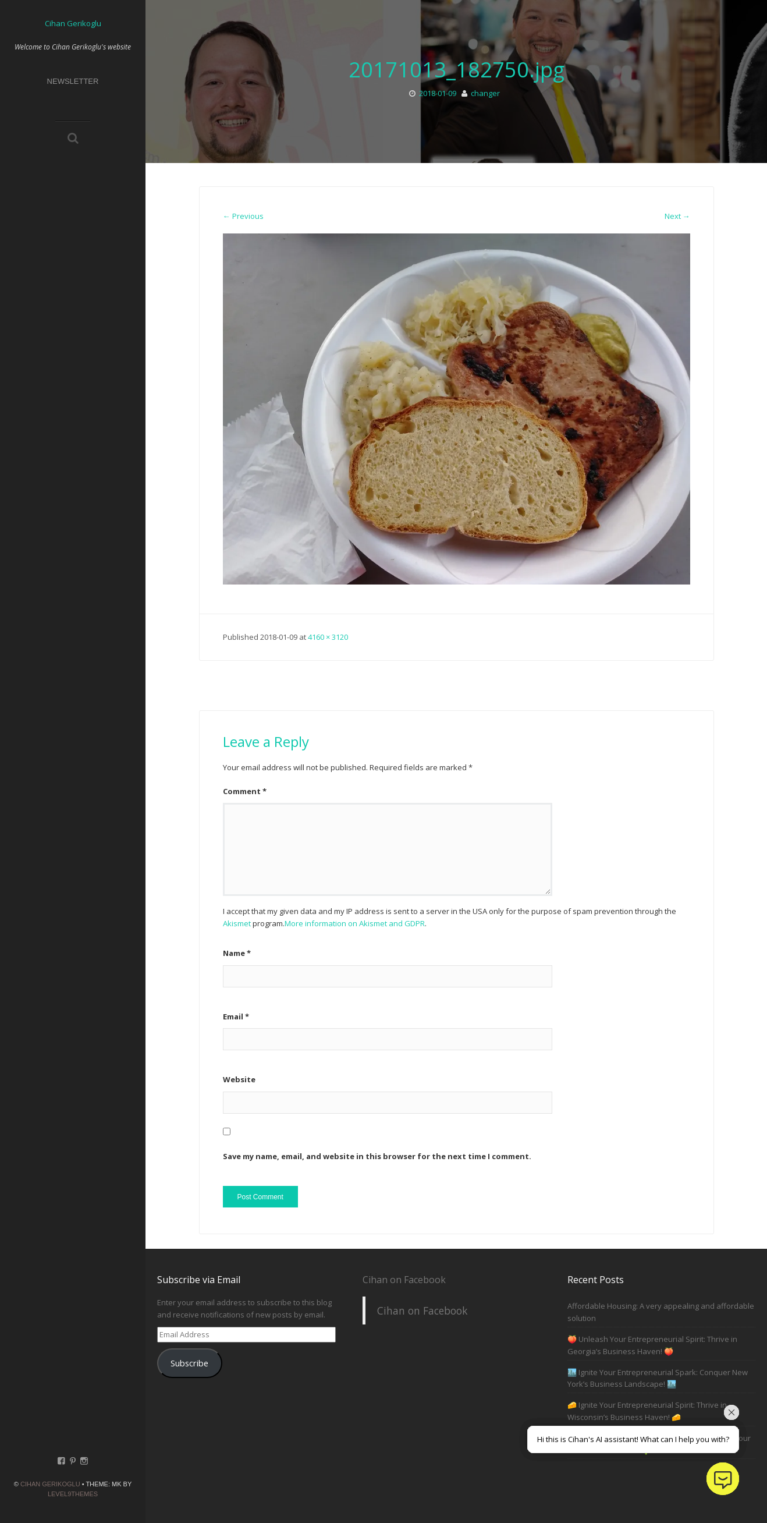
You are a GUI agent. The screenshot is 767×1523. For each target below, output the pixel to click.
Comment (245, 791)
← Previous (243, 216)
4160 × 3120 (328, 637)
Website (239, 1079)
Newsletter (73, 81)
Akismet (237, 923)
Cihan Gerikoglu (50, 1484)
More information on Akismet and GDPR (355, 923)
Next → (677, 216)
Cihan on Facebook (404, 1279)
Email (236, 1016)
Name (237, 953)
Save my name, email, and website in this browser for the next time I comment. (377, 1156)
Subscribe (189, 1363)
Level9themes (73, 1493)
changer (485, 93)
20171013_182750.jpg (456, 69)
